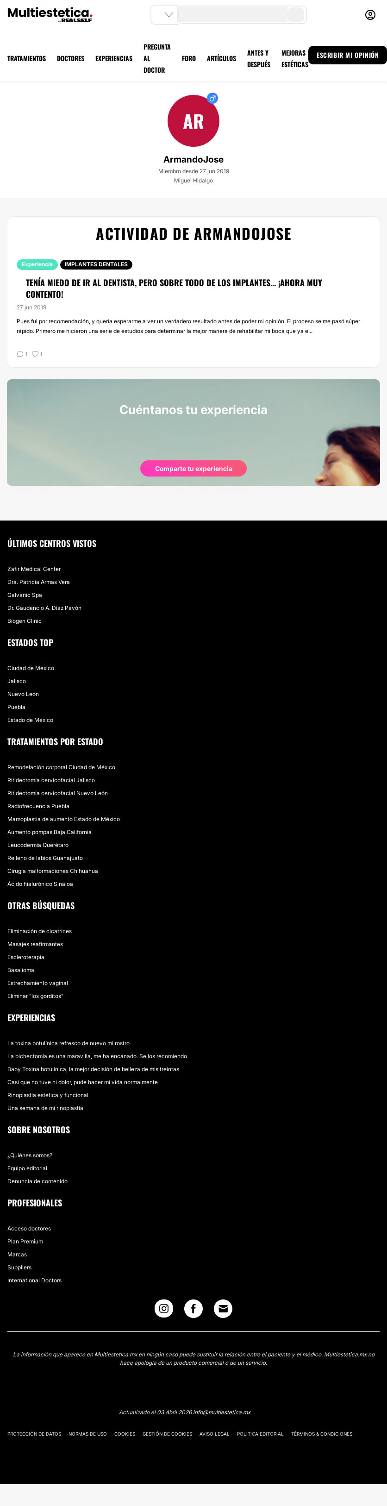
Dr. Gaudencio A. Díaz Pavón (44, 607)
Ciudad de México (30, 668)
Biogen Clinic (24, 620)
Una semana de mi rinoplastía (45, 1107)
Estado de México (30, 719)
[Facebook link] (193, 1310)
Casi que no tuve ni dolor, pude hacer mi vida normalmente (82, 1082)
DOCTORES (70, 58)
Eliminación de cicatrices (39, 931)
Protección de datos (34, 1434)
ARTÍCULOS (221, 58)
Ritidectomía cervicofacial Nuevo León (57, 793)
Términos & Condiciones (321, 1434)
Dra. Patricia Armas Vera (38, 581)
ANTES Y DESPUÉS (258, 58)
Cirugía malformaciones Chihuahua (52, 870)
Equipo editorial (27, 1168)
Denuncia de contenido (37, 1181)
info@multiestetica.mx (221, 1412)
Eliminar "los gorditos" (35, 995)
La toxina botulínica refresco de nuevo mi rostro (68, 1043)
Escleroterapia (25, 957)
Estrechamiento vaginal (37, 982)
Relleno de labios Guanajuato (45, 857)
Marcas (17, 1254)
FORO (189, 58)
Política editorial (260, 1434)
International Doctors (34, 1280)
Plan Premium (25, 1241)
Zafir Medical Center (34, 568)
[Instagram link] (164, 1310)
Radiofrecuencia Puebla (38, 806)
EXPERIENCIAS (113, 58)
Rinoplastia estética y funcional (47, 1095)
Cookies (124, 1434)
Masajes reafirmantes (35, 944)
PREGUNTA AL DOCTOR (157, 58)
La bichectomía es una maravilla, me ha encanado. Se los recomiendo (97, 1056)
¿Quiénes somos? (29, 1155)
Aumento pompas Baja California (49, 831)
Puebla (16, 706)
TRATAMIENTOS (26, 58)
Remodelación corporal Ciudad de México (61, 767)
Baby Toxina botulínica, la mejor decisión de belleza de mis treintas (93, 1069)
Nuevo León (23, 693)
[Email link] (223, 1308)
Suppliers (19, 1267)
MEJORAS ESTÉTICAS (294, 58)
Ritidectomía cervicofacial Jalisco (51, 780)
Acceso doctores (29, 1228)
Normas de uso (88, 1434)
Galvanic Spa (24, 594)
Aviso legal (215, 1434)
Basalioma (20, 969)
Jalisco (16, 681)
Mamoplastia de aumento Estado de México (63, 819)
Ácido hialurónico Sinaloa (40, 883)
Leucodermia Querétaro (38, 844)
